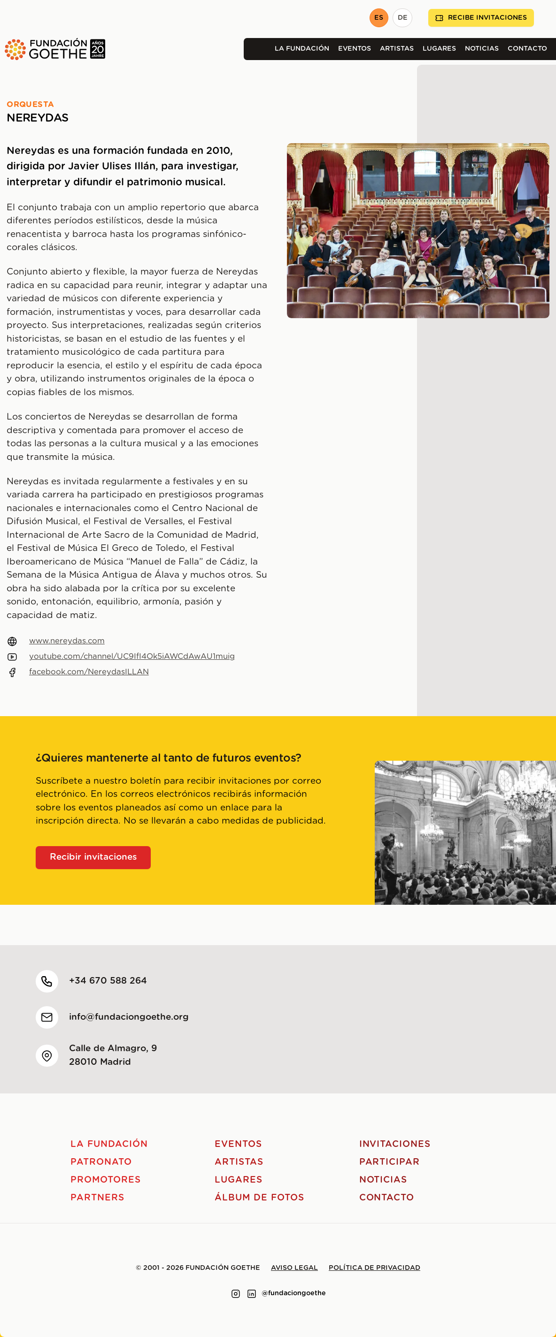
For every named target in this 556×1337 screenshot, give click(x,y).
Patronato (101, 1162)
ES (378, 18)
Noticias (482, 49)
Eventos (354, 49)
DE (403, 18)
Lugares (439, 49)
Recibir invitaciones (93, 857)
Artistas (397, 49)
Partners (97, 1197)
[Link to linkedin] (251, 1293)
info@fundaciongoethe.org (129, 1017)
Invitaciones (395, 1144)
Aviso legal (294, 1268)
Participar (389, 1162)
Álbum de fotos (259, 1197)
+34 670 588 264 (108, 981)
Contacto (527, 49)
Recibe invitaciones (481, 18)
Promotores (105, 1180)
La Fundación (302, 49)
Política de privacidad (374, 1268)
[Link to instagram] (235, 1293)
